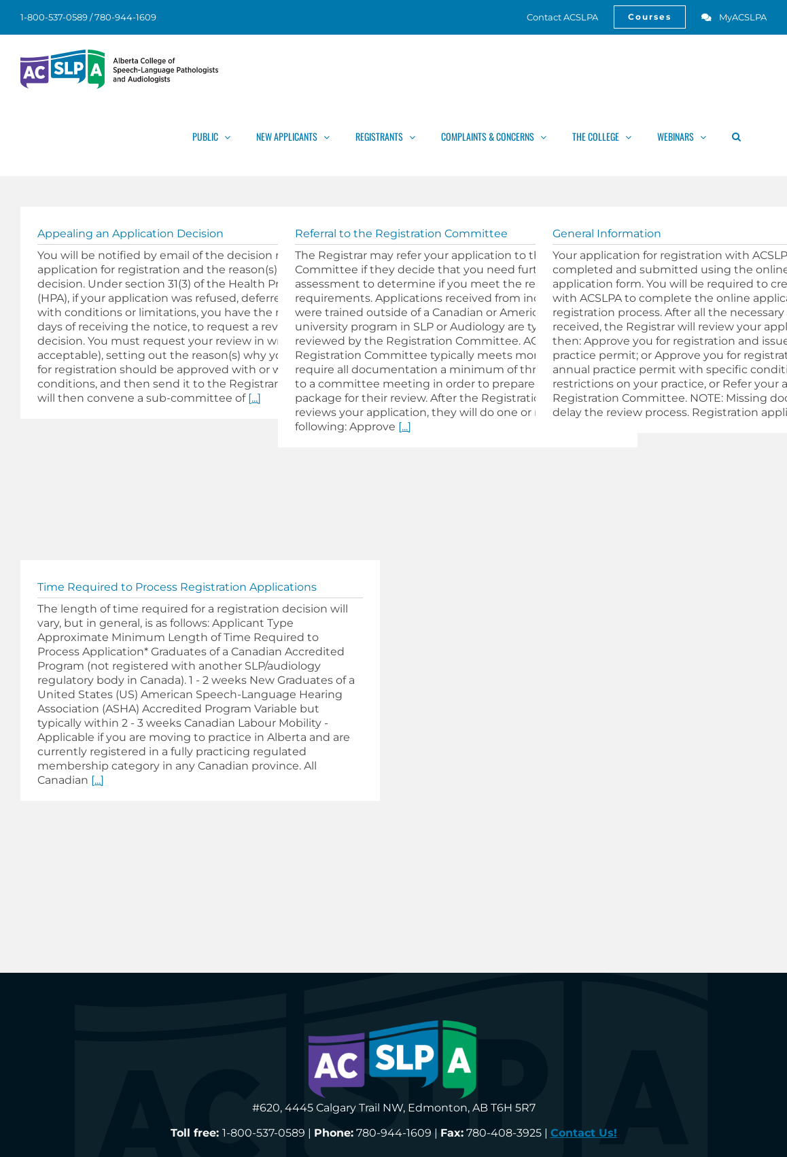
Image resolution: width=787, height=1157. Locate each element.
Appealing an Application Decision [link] (130, 233)
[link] (555, 17)
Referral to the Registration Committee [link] (401, 233)
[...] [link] (254, 398)
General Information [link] (607, 233)
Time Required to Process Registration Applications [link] (177, 587)
